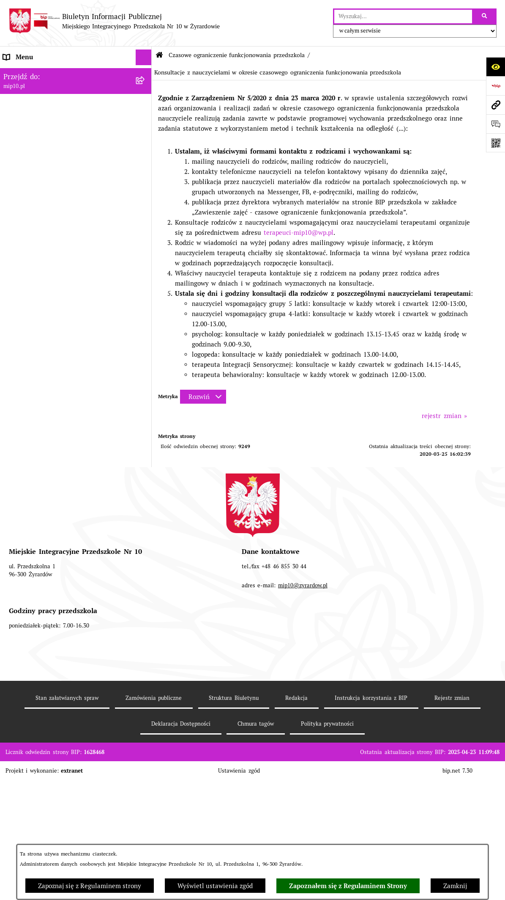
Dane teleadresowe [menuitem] (31, 73)
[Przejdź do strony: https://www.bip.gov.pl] (495, 85)
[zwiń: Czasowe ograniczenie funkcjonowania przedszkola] (145, 216)
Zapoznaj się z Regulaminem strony (89, 886)
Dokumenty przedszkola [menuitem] (38, 120)
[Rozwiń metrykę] (203, 397)
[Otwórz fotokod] (495, 142)
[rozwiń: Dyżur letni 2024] (145, 569)
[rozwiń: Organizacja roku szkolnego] (145, 200)
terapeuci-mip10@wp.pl (298, 232)
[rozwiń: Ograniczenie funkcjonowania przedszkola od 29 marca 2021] (145, 247)
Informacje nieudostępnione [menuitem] (44, 152)
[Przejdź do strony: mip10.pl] (495, 104)
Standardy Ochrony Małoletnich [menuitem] (50, 585)
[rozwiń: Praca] (145, 137)
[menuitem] (76, 252)
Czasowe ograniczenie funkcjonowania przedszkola (237, 55)
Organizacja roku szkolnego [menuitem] (44, 200)
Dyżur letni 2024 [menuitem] (28, 569)
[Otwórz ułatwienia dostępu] (495, 66)
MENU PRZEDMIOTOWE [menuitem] (39, 105)
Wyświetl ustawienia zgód (215, 886)
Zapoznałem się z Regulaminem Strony (348, 886)
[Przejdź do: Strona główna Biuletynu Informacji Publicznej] (159, 55)
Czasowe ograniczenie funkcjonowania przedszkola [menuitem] (60, 221)
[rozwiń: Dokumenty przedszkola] (145, 121)
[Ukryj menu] (144, 58)
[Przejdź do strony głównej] (114, 21)
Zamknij (455, 886)
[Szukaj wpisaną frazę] (485, 16)
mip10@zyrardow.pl (303, 740)
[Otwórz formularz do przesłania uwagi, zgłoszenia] (495, 123)
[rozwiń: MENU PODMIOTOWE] (145, 89)
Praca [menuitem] (11, 136)
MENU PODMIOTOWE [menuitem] (35, 89)
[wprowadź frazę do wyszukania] (403, 16)
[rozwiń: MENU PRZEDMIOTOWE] (145, 105)
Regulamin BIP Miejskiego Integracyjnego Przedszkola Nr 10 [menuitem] (65, 173)
